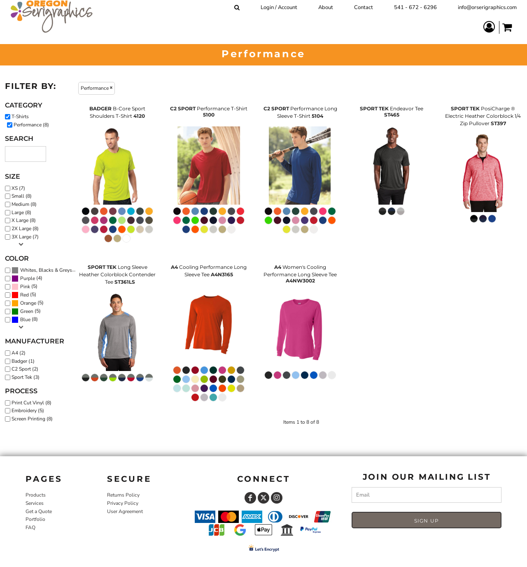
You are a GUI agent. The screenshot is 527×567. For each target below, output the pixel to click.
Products (36, 495)
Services (35, 503)
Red (24, 295)
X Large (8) (24, 220)
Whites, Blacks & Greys (46, 270)
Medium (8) (24, 204)
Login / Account (279, 7)
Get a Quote (39, 511)
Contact (363, 7)
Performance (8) (31, 124)
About (325, 7)
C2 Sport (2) (25, 369)
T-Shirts (20, 116)
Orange (28, 303)
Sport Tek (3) (26, 377)
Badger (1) (23, 361)
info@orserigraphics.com (487, 7)
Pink (25, 286)
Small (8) (22, 196)
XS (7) (18, 188)
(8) (45, 270)
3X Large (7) (25, 236)
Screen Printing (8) (32, 418)
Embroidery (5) (28, 410)
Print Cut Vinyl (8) (31, 402)
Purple (27, 278)
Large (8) (21, 212)
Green (26, 311)
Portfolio (35, 519)
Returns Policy (123, 495)
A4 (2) (19, 353)
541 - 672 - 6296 (415, 7)
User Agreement (125, 511)
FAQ (30, 527)
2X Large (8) (25, 228)
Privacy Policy (122, 503)
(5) (24, 286)
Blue (25, 319)
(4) (27, 278)
